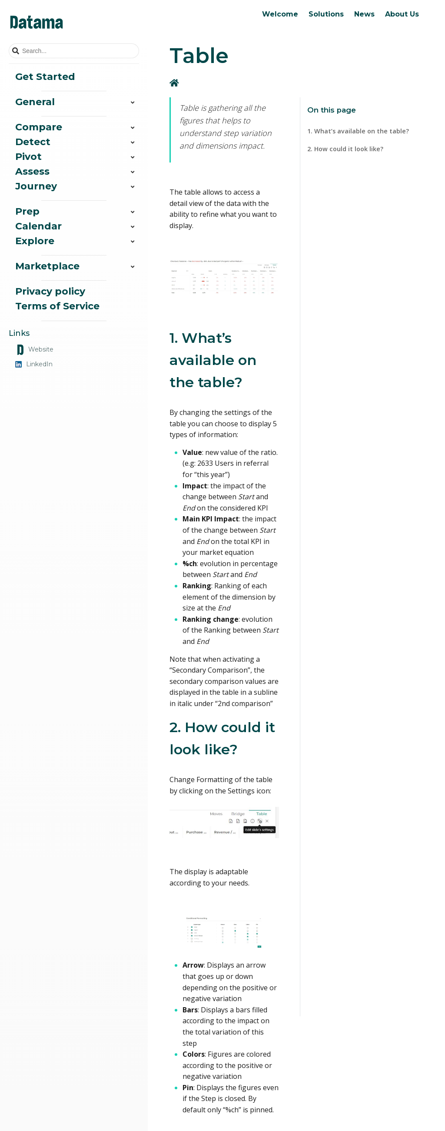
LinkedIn (34, 364)
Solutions (326, 14)
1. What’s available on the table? (358, 131)
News (364, 14)
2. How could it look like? (345, 149)
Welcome (280, 14)
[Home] (175, 83)
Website (34, 350)
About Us (402, 14)
